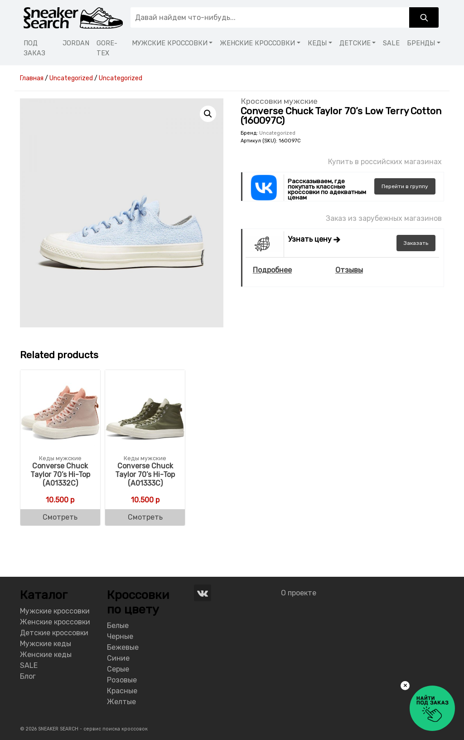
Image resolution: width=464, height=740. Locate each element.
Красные (122, 690)
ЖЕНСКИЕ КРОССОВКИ (257, 43)
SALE (391, 43)
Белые (118, 625)
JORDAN (76, 43)
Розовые (122, 680)
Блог (28, 676)
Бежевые (123, 647)
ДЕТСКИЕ (355, 43)
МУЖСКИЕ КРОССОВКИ (170, 43)
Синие (118, 658)
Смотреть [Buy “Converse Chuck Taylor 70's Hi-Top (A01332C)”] (60, 517)
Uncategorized (277, 133)
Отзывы (349, 270)
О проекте (298, 593)
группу (405, 186)
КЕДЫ (317, 43)
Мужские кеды (45, 643)
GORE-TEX (107, 48)
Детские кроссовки (54, 632)
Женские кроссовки (55, 622)
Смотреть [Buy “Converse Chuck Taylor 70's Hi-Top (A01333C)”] (145, 517)
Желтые (121, 701)
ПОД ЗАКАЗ (34, 48)
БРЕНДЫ (421, 43)
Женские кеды (46, 654)
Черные (120, 636)
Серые (118, 669)
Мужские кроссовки (55, 611)
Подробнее (272, 270)
